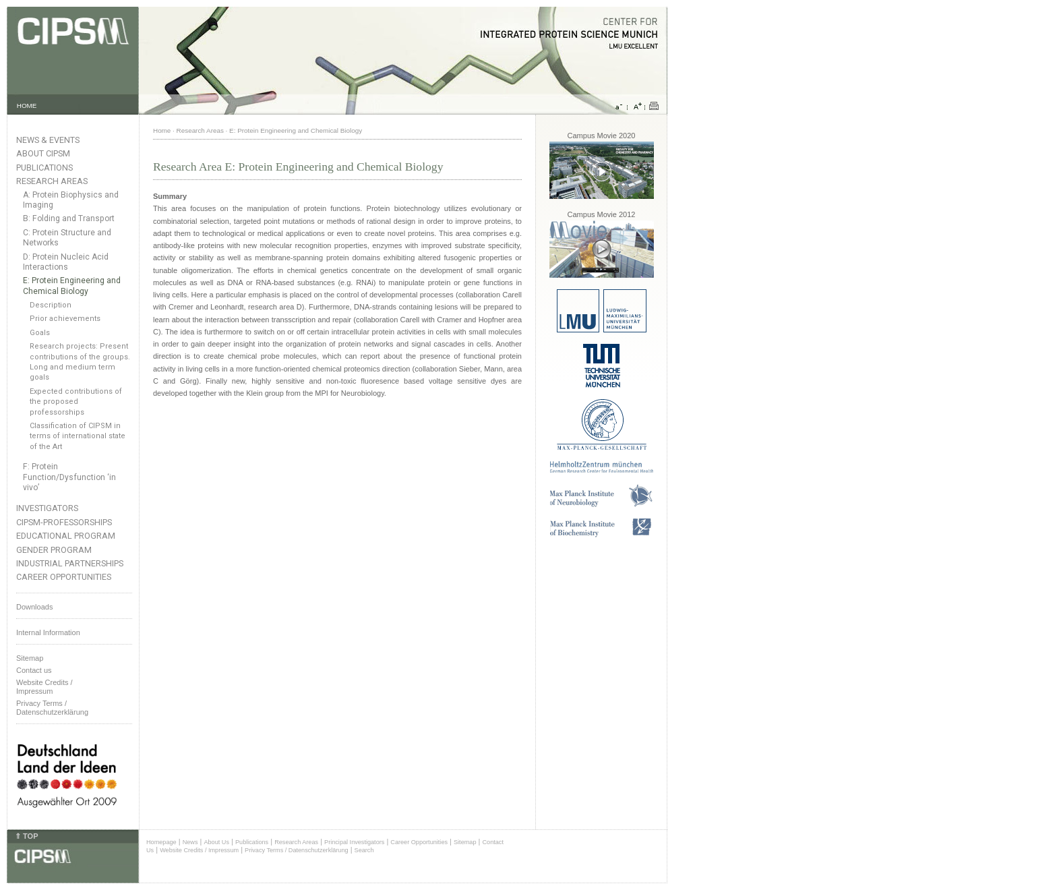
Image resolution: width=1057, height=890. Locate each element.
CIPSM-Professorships (64, 522)
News (190, 842)
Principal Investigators (354, 842)
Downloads (34, 607)
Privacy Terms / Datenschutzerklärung (52, 707)
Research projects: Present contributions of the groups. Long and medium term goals (80, 362)
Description (50, 305)
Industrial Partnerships (69, 563)
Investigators (47, 508)
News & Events (48, 140)
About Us (216, 842)
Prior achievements (65, 318)
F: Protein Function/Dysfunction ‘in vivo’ (69, 477)
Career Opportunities (63, 577)
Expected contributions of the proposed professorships (76, 402)
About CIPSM (43, 153)
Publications (44, 167)
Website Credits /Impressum (44, 686)
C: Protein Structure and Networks (67, 237)
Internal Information (48, 632)
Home (162, 130)
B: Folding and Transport (69, 218)
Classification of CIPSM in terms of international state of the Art (77, 436)
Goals (40, 332)
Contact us (34, 670)
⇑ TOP (26, 836)
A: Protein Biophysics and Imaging (71, 200)
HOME (27, 105)
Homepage (161, 842)
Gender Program (54, 550)
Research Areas (52, 181)
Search (364, 850)
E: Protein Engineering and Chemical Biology (72, 285)
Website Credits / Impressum (199, 850)
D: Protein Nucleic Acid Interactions (66, 262)
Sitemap (29, 658)
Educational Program (65, 536)
